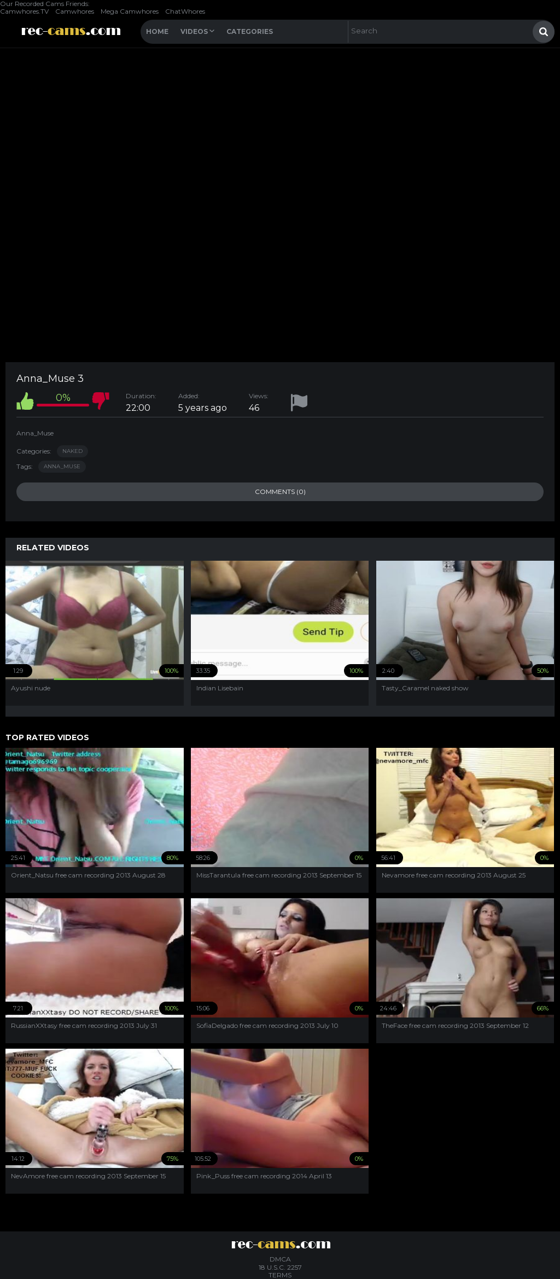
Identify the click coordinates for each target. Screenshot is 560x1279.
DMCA (280, 1259)
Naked (72, 451)
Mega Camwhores (130, 11)
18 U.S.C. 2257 (280, 1267)
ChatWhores (185, 11)
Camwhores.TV (24, 11)
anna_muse (62, 466)
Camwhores (74, 11)
